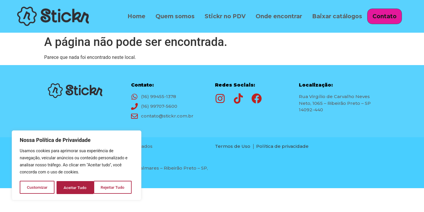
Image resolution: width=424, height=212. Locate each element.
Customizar (37, 187)
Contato (384, 16)
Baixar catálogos (337, 15)
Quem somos (174, 15)
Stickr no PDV (224, 15)
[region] (76, 165)
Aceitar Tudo (115, 187)
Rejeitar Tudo (75, 187)
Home (136, 15)
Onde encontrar (278, 15)
